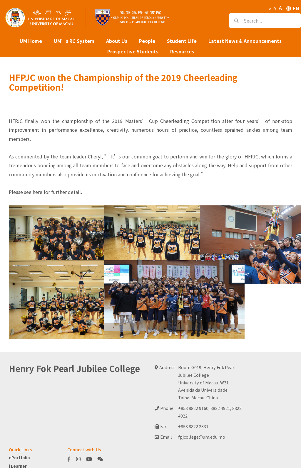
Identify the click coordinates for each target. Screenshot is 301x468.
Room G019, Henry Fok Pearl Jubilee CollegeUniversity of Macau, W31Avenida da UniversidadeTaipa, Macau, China (207, 382)
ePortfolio (19, 457)
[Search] (236, 20)
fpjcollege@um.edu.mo (201, 437)
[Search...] (265, 20)
